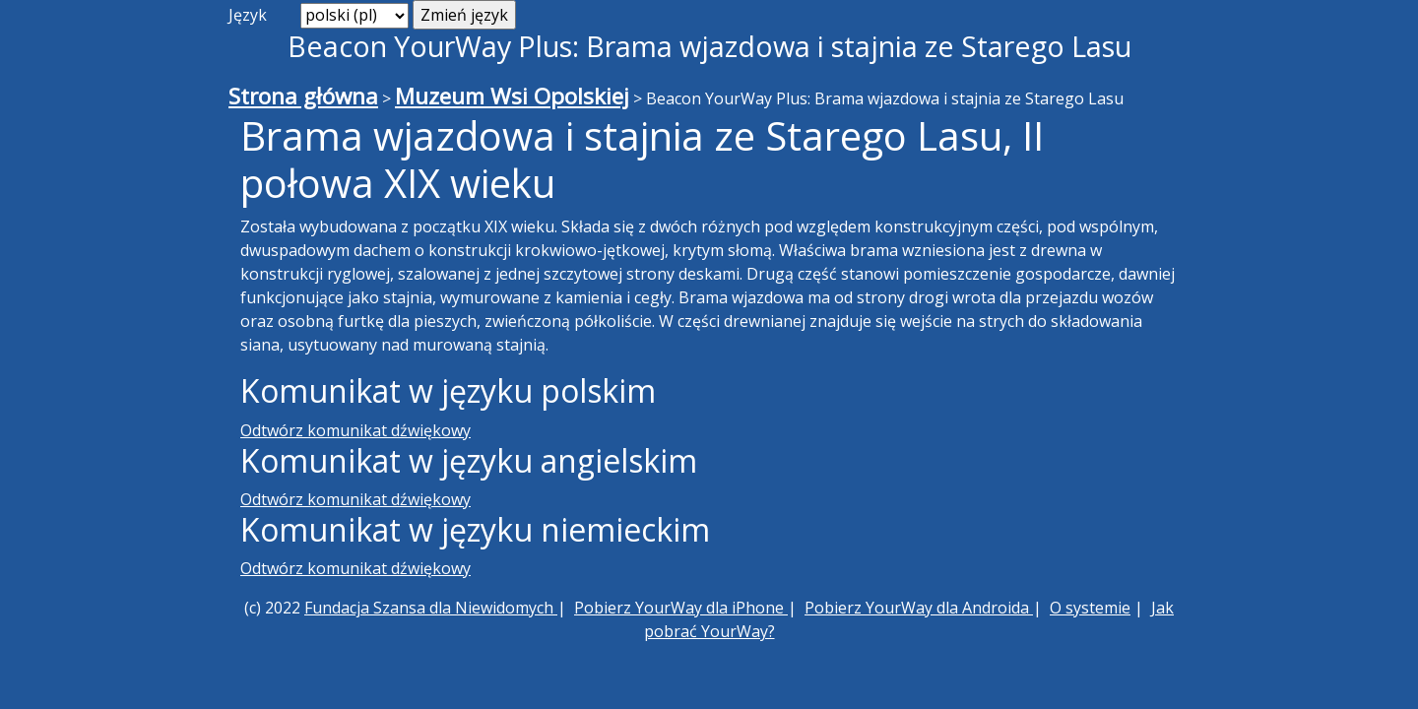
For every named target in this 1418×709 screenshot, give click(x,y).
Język (247, 15)
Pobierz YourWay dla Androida (919, 607)
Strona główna (303, 96)
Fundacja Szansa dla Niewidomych (430, 607)
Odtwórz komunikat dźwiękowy (355, 430)
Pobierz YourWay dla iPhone (681, 607)
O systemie (1090, 607)
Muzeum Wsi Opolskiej (512, 96)
